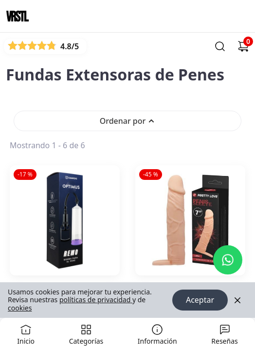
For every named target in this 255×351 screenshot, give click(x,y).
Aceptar (200, 300)
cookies (20, 307)
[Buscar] (220, 46)
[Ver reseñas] (45, 46)
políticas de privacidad (95, 300)
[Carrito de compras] (243, 46)
